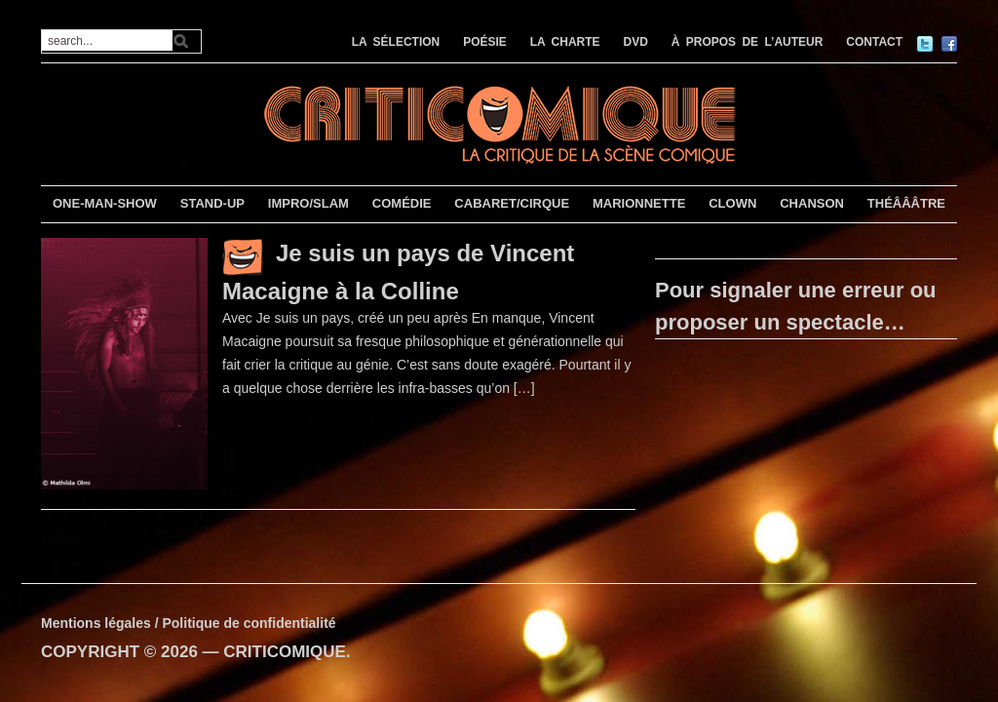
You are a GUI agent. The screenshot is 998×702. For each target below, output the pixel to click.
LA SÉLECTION (396, 42)
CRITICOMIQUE (284, 652)
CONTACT (874, 42)
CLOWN (732, 203)
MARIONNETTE (639, 203)
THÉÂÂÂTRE (906, 203)
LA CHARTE (565, 42)
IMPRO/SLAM (308, 203)
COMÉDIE (402, 203)
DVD (636, 42)
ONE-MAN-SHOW (105, 203)
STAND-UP (212, 203)
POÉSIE (485, 42)
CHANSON (812, 203)
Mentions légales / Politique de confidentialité (188, 623)
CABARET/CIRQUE (511, 203)
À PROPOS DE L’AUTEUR (748, 42)
